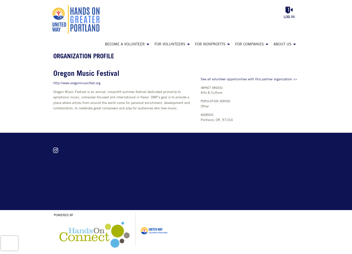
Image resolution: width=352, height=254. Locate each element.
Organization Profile (83, 56)
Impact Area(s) (212, 88)
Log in (289, 17)
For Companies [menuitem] (249, 44)
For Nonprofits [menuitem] (210, 44)
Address (207, 115)
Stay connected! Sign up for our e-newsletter (119, 159)
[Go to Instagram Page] (55, 150)
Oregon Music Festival (86, 74)
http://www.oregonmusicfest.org (76, 83)
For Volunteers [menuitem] (169, 44)
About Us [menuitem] (282, 44)
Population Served (215, 101)
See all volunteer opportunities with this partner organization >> (249, 79)
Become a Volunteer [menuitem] (125, 44)
